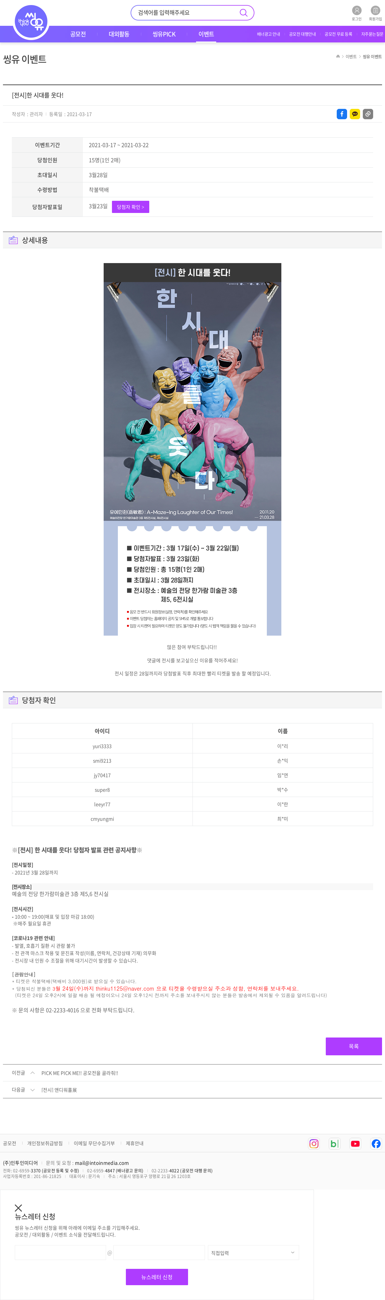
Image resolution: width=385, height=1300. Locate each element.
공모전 (9, 1143)
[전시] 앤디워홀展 (59, 1090)
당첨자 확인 (130, 206)
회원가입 (375, 13)
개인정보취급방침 (45, 1143)
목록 (354, 1046)
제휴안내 (135, 1143)
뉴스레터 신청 (157, 1277)
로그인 (357, 13)
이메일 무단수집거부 (94, 1143)
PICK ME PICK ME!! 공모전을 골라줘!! (79, 1073)
